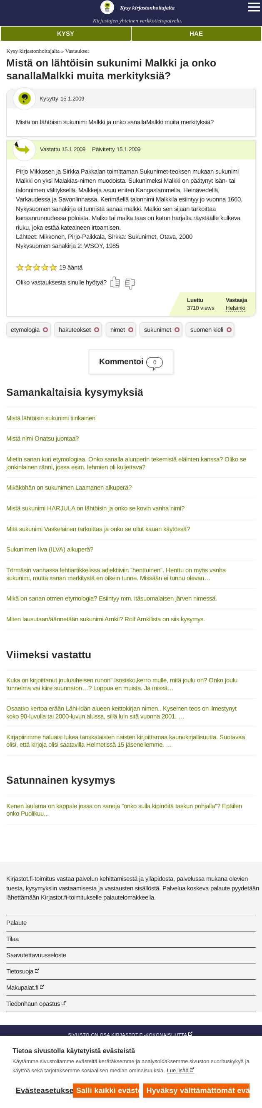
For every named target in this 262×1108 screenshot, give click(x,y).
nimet (117, 329)
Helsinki (235, 308)
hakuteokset (75, 329)
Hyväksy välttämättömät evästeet (198, 1090)
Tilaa (12, 938)
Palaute (16, 922)
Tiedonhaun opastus (33, 1003)
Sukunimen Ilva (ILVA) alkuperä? (49, 549)
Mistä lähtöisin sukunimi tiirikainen (50, 418)
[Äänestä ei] (129, 284)
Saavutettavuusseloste (36, 954)
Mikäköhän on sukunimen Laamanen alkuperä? (69, 487)
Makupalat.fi (22, 987)
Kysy (65, 33)
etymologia (25, 329)
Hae (196, 33)
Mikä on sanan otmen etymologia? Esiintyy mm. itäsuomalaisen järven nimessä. (111, 598)
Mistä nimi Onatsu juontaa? (42, 438)
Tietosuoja (19, 971)
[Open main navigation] (254, 7)
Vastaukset (77, 51)
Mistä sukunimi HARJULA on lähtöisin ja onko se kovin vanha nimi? (95, 508)
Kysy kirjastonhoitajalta (33, 51)
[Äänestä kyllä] (115, 282)
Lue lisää (178, 1070)
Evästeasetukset (42, 1090)
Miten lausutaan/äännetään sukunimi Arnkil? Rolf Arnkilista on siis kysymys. (105, 619)
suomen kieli (206, 329)
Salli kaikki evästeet (107, 1090)
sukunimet (157, 329)
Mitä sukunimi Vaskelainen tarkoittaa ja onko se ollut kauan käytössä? (98, 528)
